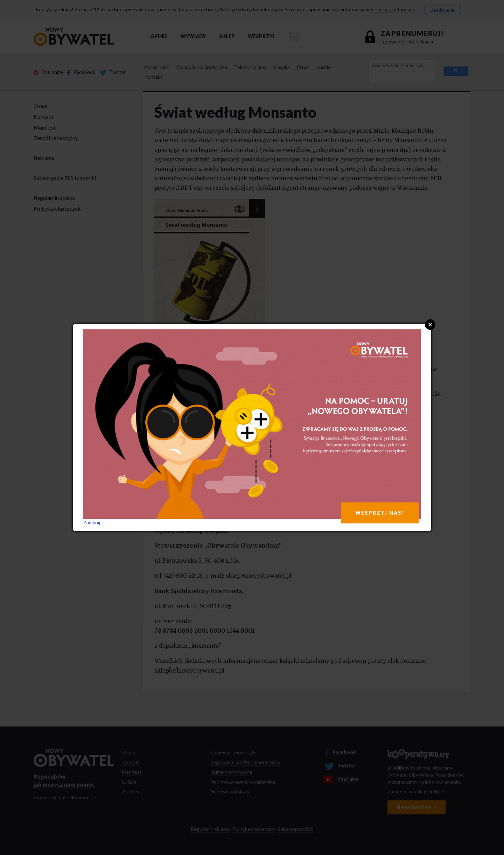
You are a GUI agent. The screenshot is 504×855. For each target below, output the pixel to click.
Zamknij (91, 522)
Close (430, 324)
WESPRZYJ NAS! (380, 513)
